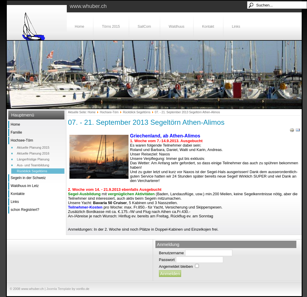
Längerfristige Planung (33, 159)
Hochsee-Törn (22, 140)
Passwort (167, 259)
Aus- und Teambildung (33, 165)
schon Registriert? (25, 210)
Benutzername (171, 253)
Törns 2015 (111, 26)
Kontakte (18, 194)
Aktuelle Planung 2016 (33, 153)
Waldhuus (176, 26)
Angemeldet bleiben (176, 266)
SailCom (144, 26)
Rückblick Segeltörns (32, 171)
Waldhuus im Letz (25, 186)
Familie (16, 132)
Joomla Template (58, 289)
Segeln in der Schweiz (28, 178)
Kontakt (208, 26)
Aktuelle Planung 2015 (33, 147)
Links (236, 26)
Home (79, 26)
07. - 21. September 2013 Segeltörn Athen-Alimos (146, 122)
